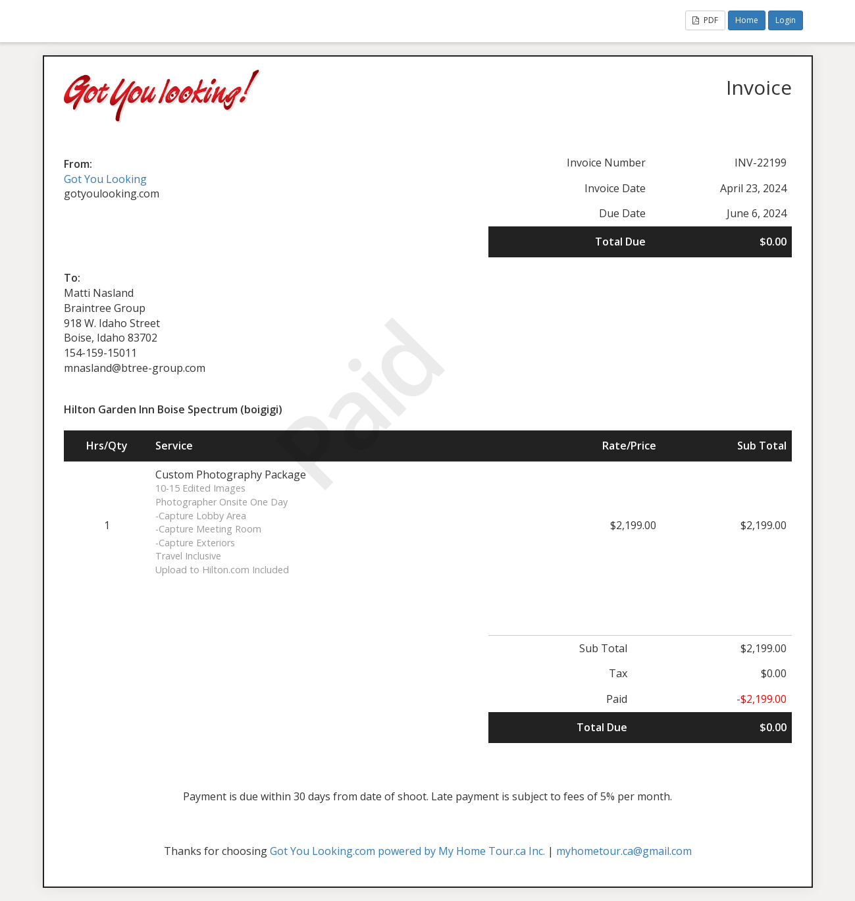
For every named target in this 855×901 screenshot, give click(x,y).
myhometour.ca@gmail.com (624, 851)
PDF (705, 20)
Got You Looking (105, 179)
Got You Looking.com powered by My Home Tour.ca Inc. (407, 851)
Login (785, 20)
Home (746, 20)
